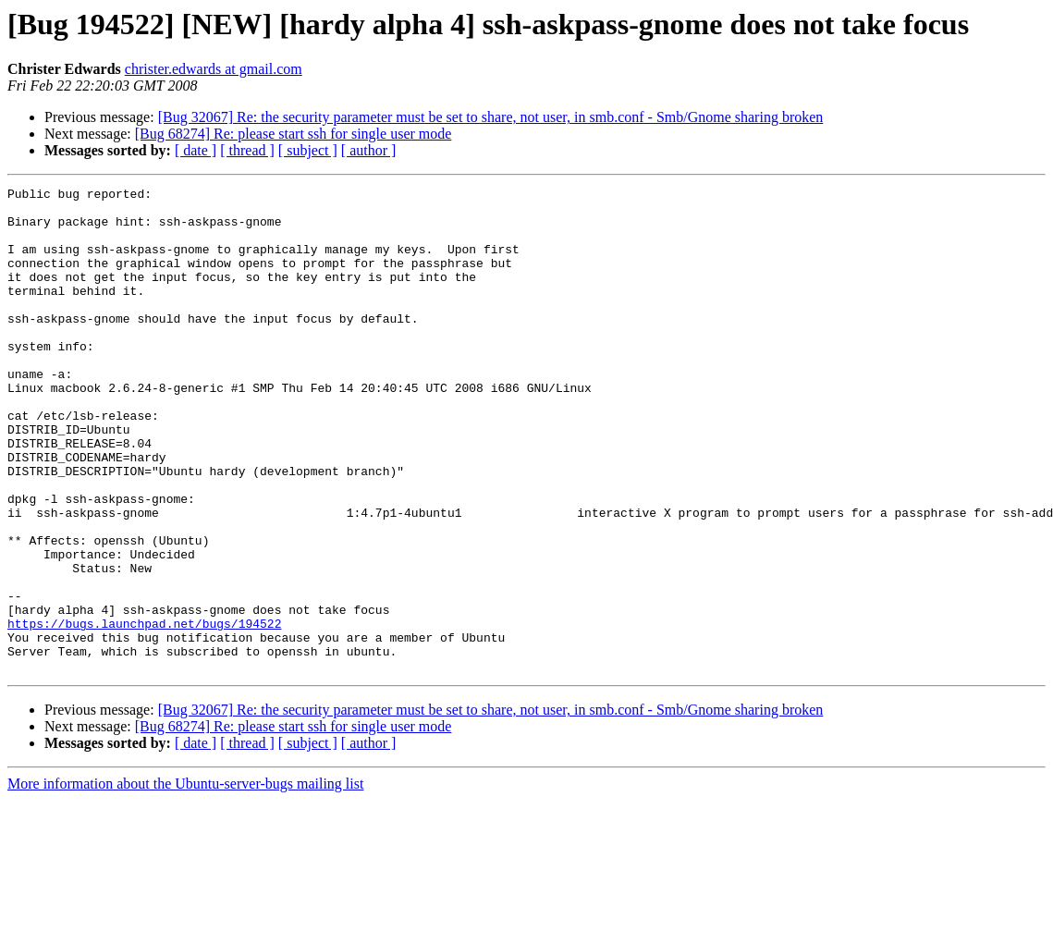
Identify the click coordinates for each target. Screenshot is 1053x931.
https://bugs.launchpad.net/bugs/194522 (144, 712)
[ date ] (195, 150)
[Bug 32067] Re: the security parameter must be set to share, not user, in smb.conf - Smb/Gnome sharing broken (491, 117)
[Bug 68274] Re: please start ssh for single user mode (293, 133)
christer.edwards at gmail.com (213, 69)
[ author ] (369, 150)
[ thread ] (247, 150)
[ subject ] (307, 150)
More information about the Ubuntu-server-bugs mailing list (185, 880)
